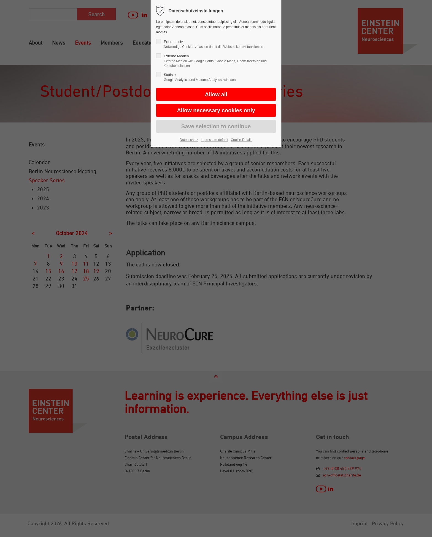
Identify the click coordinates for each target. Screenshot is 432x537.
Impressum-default (214, 140)
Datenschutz (189, 140)
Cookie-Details (241, 140)
